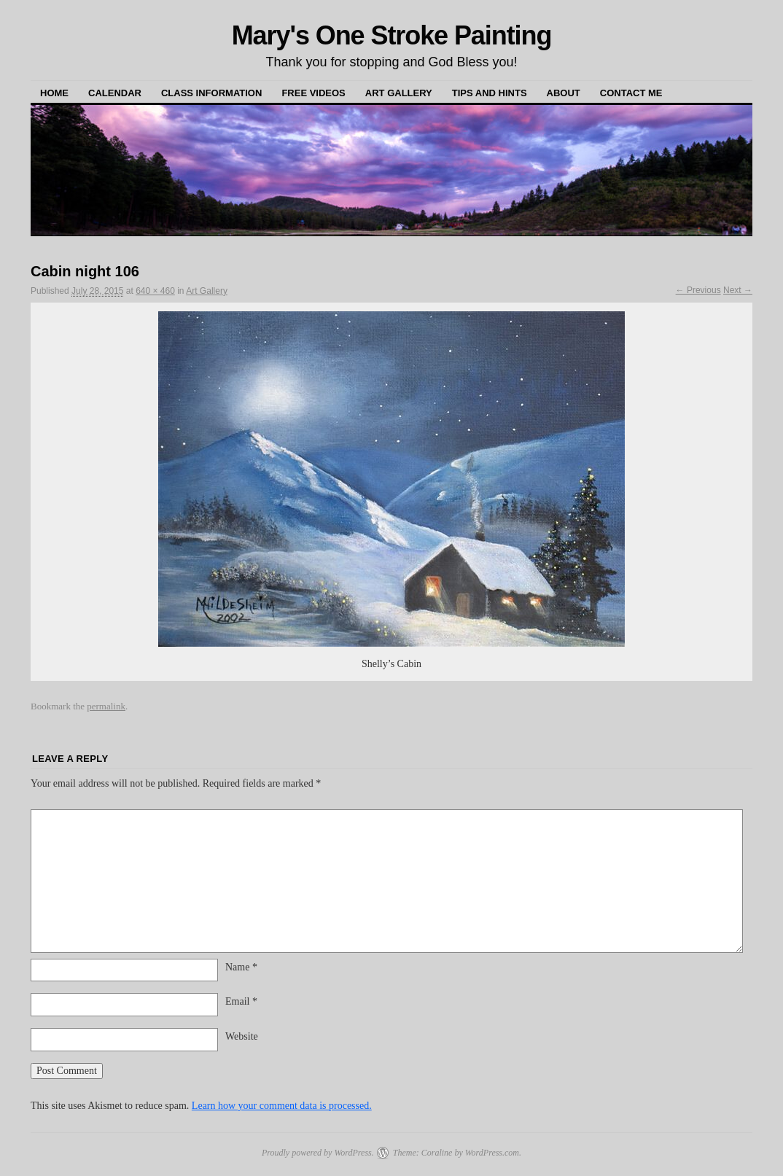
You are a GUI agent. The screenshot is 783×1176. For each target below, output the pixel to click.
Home (54, 92)
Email (241, 1001)
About (563, 92)
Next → (737, 290)
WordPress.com (492, 1153)
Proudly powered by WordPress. (318, 1153)
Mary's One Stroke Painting (392, 35)
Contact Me (631, 92)
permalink (106, 706)
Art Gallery (398, 92)
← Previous (698, 290)
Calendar (114, 92)
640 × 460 (155, 291)
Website (241, 1036)
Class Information (211, 92)
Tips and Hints (489, 92)
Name (241, 967)
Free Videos (313, 92)
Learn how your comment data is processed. (282, 1105)
